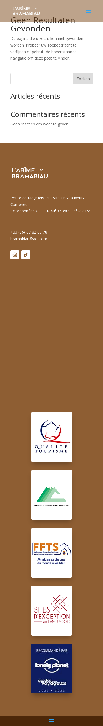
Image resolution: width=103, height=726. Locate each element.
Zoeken (83, 78)
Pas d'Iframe (51, 332)
